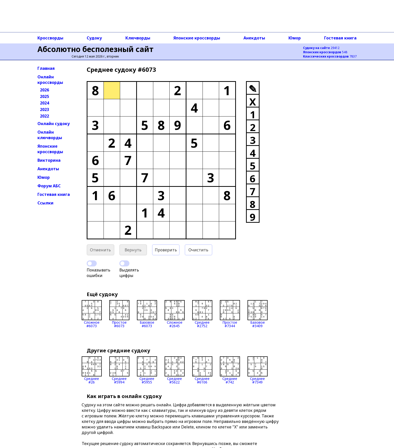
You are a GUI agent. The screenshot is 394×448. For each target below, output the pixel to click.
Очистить (198, 250)
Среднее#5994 (119, 370)
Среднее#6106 (202, 370)
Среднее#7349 (258, 370)
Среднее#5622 (175, 370)
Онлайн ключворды (49, 134)
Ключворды (137, 38)
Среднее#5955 (147, 370)
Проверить (166, 250)
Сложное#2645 (175, 314)
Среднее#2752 (202, 314)
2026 (44, 90)
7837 (330, 56)
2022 (44, 116)
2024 (44, 103)
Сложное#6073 (92, 314)
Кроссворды (50, 38)
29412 (321, 48)
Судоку (94, 38)
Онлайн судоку (53, 123)
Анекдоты (254, 38)
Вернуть (133, 250)
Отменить (100, 250)
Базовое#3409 (258, 314)
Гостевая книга (340, 38)
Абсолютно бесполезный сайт (95, 49)
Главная (46, 68)
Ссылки (45, 203)
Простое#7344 (230, 314)
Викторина (49, 160)
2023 (44, 109)
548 (325, 52)
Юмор (294, 38)
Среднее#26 (92, 370)
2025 (44, 96)
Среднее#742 (230, 370)
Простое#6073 (119, 314)
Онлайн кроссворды (50, 79)
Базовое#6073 (147, 314)
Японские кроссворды (196, 38)
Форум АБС (49, 186)
